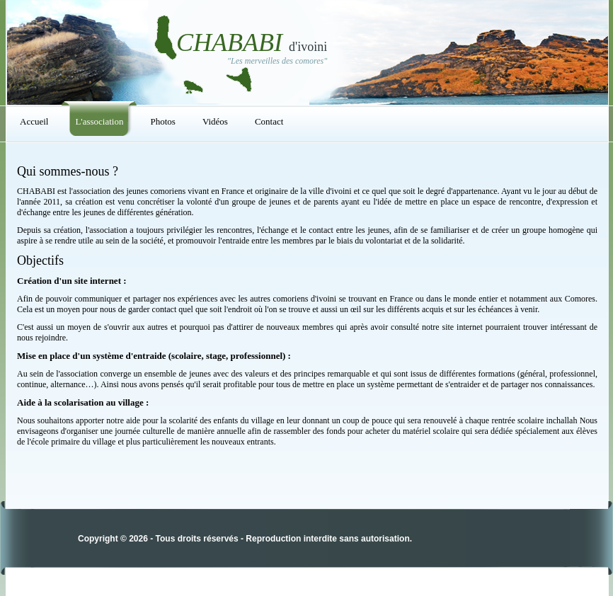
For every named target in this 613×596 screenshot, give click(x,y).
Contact (269, 121)
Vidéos (215, 121)
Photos (162, 121)
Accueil (34, 121)
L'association (99, 121)
